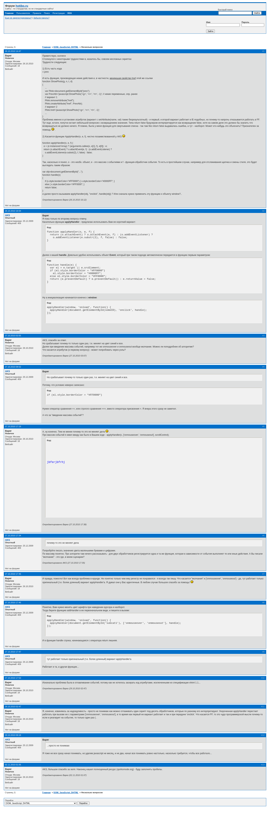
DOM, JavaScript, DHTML (66, 47)
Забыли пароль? (41, 18)
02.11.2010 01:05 (13, 765)
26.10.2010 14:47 (13, 51)
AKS (7, 215)
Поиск (47, 13)
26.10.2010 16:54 (13, 211)
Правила (37, 13)
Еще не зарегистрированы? (18, 18)
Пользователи (23, 13)
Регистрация (59, 13)
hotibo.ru (22, 5)
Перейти (47, 802)
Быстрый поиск (235, 11)
